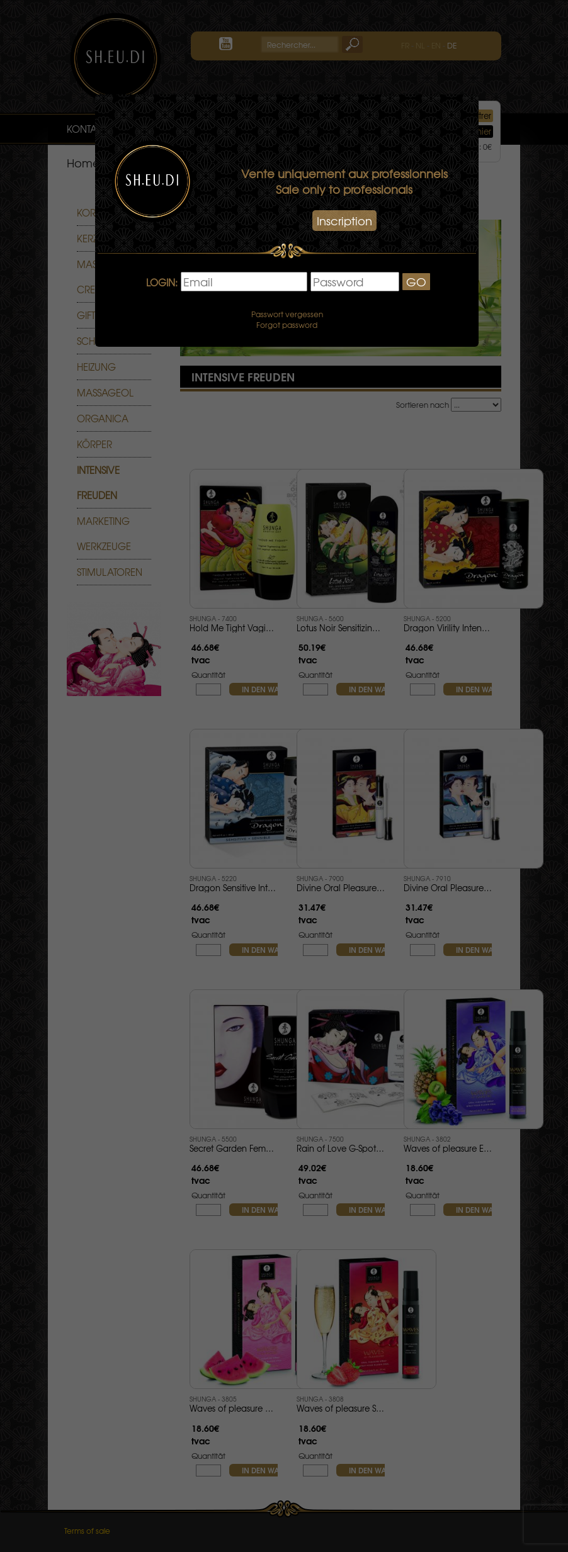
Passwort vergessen (287, 314)
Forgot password (286, 324)
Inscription (344, 220)
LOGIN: (162, 283)
